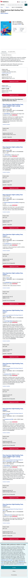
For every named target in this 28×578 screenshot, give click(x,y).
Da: (15, 29)
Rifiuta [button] (14, 571)
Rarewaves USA (7, 374)
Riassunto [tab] (4, 51)
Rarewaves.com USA (8, 419)
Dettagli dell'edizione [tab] (6, 55)
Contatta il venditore (6, 124)
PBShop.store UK (8, 514)
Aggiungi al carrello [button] (14, 81)
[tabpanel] (13, 61)
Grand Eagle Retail (8, 321)
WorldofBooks (7, 113)
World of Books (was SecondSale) (11, 202)
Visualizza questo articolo (6, 73)
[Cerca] (26, 5)
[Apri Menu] (2, 5)
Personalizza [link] (14, 574)
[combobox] (16, 5)
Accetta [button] (14, 567)
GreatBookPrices (7, 243)
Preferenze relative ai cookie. (7, 560)
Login (22, 1)
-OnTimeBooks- (7, 154)
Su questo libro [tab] (11, 51)
